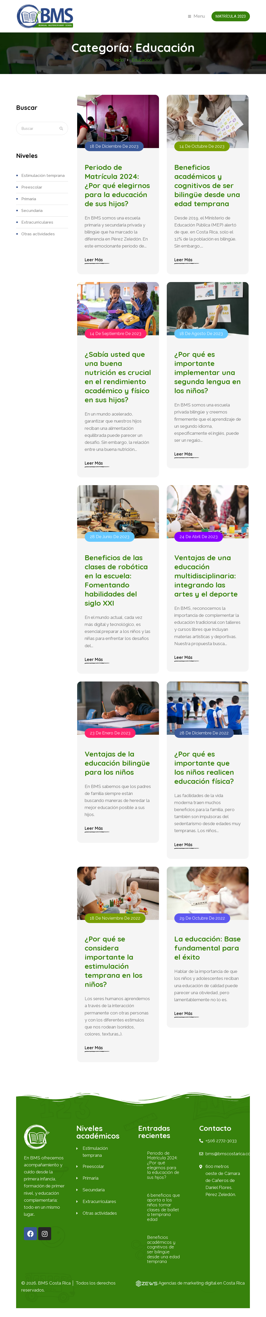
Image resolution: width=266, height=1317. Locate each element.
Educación (142, 60)
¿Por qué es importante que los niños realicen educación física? (204, 774)
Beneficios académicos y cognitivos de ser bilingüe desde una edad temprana (207, 187)
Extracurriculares (37, 222)
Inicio (119, 60)
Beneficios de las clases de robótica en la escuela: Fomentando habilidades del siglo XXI (116, 585)
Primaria (28, 199)
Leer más (94, 261)
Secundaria (31, 210)
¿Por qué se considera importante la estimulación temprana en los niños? (114, 970)
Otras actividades (37, 234)
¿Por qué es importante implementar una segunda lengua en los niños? (205, 375)
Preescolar (31, 187)
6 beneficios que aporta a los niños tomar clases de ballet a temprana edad (163, 1216)
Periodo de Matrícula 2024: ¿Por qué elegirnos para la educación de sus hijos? (117, 187)
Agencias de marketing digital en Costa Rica (201, 1291)
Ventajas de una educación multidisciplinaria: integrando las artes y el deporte (206, 581)
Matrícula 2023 (231, 16)
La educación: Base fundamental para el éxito (207, 956)
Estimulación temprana (42, 175)
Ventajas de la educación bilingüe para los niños (117, 769)
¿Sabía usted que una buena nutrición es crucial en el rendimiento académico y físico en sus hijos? (118, 380)
